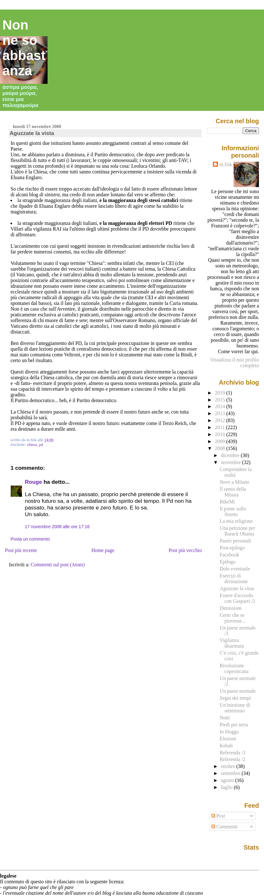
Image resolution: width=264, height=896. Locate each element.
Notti (225, 717)
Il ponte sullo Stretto (233, 511)
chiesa (32, 444)
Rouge (33, 482)
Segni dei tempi (235, 698)
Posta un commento (30, 539)
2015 (220, 399)
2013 (220, 413)
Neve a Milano (234, 482)
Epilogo (227, 561)
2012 (220, 420)
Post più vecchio (185, 550)
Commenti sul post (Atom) (58, 564)
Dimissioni (230, 608)
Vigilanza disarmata (232, 643)
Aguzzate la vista (32, 133)
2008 (220, 448)
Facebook (229, 554)
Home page (103, 550)
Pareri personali (235, 540)
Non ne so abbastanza (24, 47)
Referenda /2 (232, 759)
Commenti (224, 826)
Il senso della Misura (233, 491)
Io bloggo (229, 731)
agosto (228, 780)
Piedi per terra (234, 724)
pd (41, 444)
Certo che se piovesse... (232, 617)
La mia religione (236, 521)
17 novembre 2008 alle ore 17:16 (57, 526)
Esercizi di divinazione (234, 578)
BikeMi (227, 501)
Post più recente (21, 550)
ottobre (228, 766)
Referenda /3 (232, 752)
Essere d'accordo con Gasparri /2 (237, 598)
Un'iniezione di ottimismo (235, 707)
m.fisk (225, 164)
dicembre (231, 455)
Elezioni (228, 738)
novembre (231, 462)
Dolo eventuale (235, 568)
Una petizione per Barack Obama (237, 530)
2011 (220, 427)
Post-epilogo (232, 547)
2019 (220, 392)
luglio (227, 787)
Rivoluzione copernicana (234, 668)
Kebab (226, 745)
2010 (220, 434)
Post (218, 816)
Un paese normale (237, 691)
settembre (231, 773)
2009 (220, 441)
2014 (220, 406)
